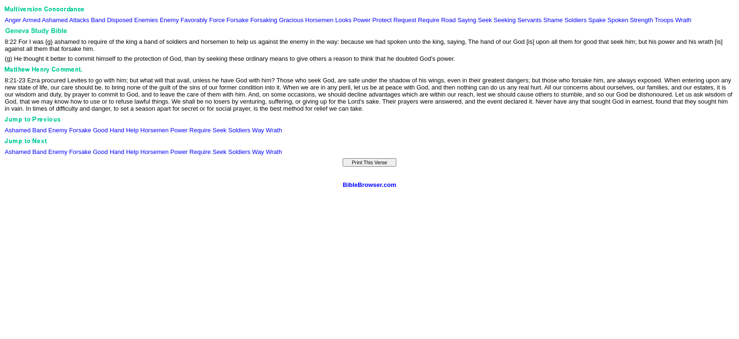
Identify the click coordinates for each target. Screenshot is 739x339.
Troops (664, 20)
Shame (553, 20)
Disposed (119, 20)
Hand (117, 130)
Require (429, 20)
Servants (529, 20)
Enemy (169, 20)
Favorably (194, 20)
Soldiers (576, 20)
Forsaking (263, 20)
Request (405, 20)
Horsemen (319, 20)
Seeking (504, 20)
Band (98, 20)
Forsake (238, 20)
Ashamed (55, 20)
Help (132, 130)
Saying (467, 20)
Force (217, 20)
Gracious (291, 20)
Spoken (618, 20)
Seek (485, 20)
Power (361, 20)
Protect (382, 20)
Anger (13, 20)
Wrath (683, 20)
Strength (641, 20)
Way (258, 130)
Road (448, 20)
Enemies (146, 20)
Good (100, 130)
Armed (32, 20)
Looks (343, 20)
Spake (597, 20)
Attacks (79, 20)
